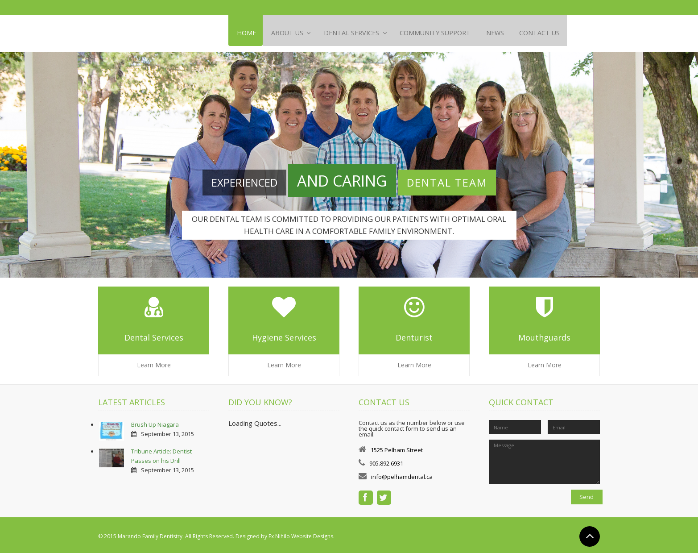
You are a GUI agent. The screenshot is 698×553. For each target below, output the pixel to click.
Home (246, 33)
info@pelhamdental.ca (402, 474)
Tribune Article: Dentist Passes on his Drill (161, 453)
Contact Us (555, 33)
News (508, 33)
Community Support (446, 33)
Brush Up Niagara (155, 422)
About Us (290, 33)
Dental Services (358, 33)
